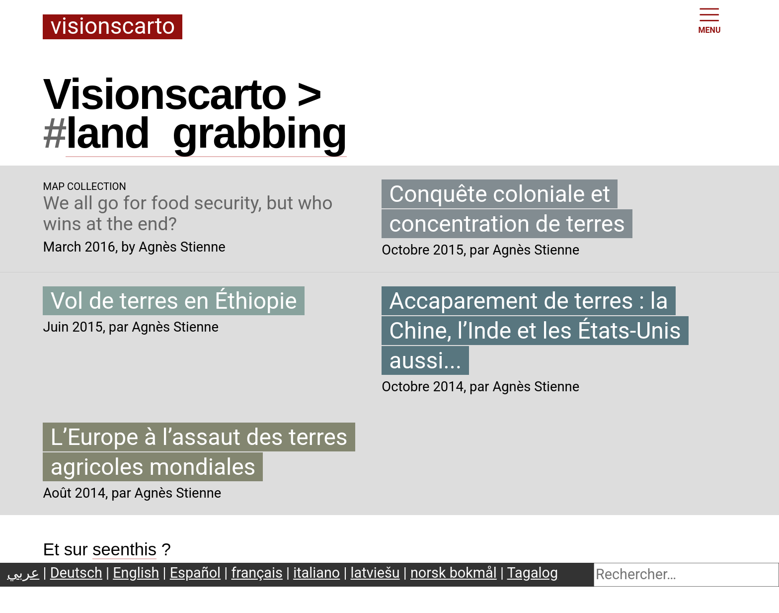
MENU (710, 20)
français (256, 572)
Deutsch (76, 572)
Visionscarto (112, 26)
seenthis (124, 549)
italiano (316, 572)
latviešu (375, 572)
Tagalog (532, 572)
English (136, 572)
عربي (23, 572)
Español (195, 572)
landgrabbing (206, 133)
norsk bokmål (453, 572)
